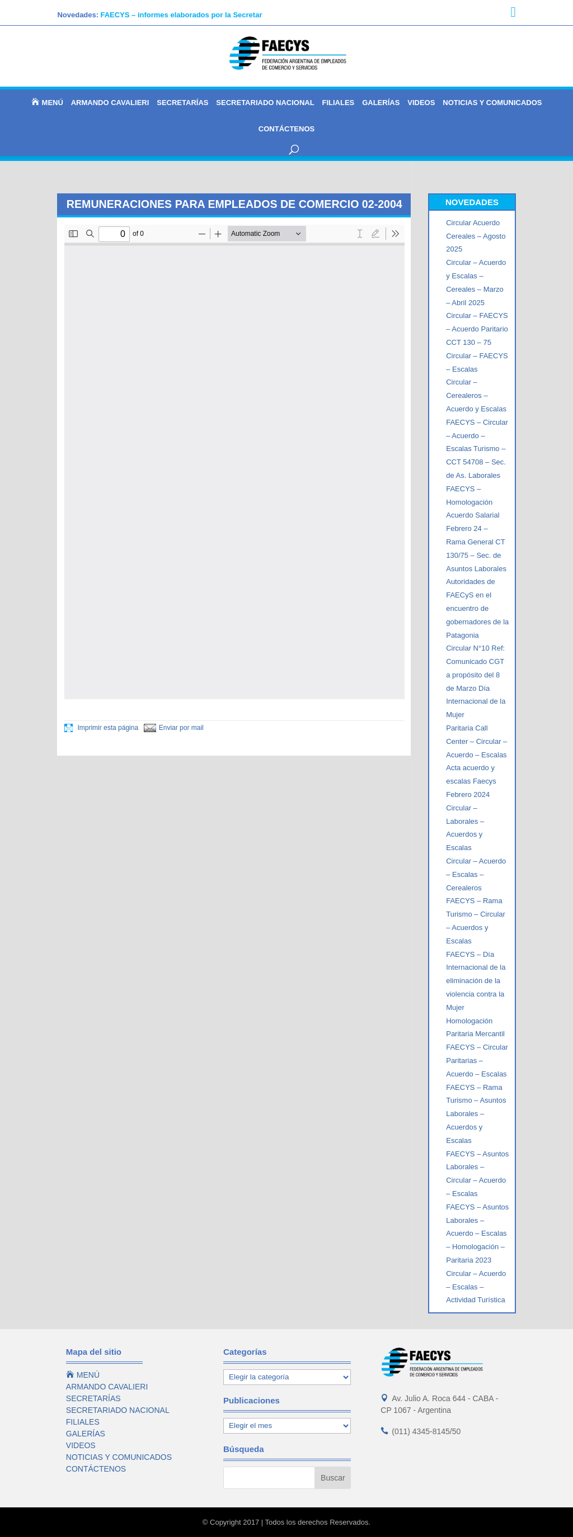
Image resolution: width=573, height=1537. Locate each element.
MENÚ (47, 102)
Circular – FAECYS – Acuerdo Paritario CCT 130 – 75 (477, 329)
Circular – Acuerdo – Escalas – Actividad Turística (476, 1286)
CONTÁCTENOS (286, 129)
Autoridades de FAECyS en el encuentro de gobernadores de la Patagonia (477, 608)
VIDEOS (421, 103)
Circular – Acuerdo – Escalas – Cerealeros (476, 874)
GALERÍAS (381, 103)
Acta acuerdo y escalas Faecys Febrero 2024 (471, 781)
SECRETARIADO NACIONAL (265, 103)
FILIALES (338, 103)
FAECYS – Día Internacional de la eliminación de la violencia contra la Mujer (475, 981)
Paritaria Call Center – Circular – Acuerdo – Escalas (476, 741)
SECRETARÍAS (182, 103)
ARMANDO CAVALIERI (110, 103)
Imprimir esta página (101, 728)
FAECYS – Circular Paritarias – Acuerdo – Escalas (477, 1060)
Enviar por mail (174, 728)
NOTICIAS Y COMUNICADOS (492, 103)
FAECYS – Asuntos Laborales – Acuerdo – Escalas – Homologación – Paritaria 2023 (477, 1233)
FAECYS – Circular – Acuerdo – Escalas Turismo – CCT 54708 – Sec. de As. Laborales (477, 449)
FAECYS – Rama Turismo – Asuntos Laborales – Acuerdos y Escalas (476, 1114)
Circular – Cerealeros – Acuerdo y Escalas (476, 395)
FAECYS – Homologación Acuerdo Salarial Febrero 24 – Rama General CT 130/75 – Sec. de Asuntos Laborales (476, 529)
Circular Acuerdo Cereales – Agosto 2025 (475, 236)
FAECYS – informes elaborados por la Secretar (181, 15)
